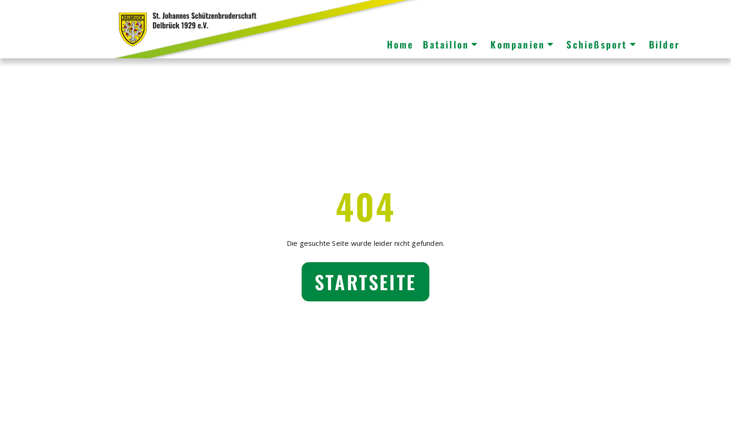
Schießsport (601, 44)
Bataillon (451, 44)
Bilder (664, 44)
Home (400, 44)
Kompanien (522, 44)
